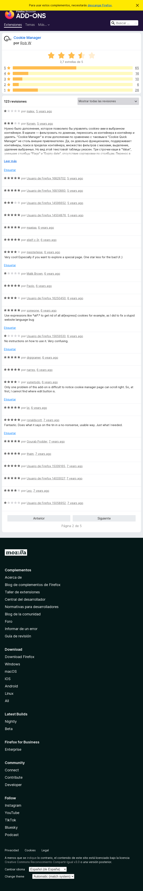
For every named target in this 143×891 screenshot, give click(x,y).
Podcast (12, 835)
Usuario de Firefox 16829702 (46, 178)
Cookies (30, 850)
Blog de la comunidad (23, 614)
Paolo (30, 286)
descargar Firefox (100, 5)
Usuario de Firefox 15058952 (46, 503)
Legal (45, 850)
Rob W (25, 43)
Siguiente (104, 518)
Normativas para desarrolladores (32, 607)
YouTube (12, 813)
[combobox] (124, 23)
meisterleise (35, 252)
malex (30, 111)
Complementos (18, 570)
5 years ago (44, 111)
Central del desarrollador (25, 599)
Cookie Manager (27, 38)
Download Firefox (19, 657)
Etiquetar (10, 170)
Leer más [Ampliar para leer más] (10, 161)
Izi (28, 407)
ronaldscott (34, 420)
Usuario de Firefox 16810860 (46, 190)
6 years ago (46, 227)
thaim (30, 453)
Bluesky (11, 827)
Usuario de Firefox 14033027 (46, 478)
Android (11, 686)
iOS (8, 679)
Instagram (13, 805)
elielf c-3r (33, 240)
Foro (8, 621)
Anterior (39, 518)
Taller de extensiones (22, 592)
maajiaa (31, 227)
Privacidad (12, 850)
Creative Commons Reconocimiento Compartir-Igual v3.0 (42, 862)
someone (33, 310)
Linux (9, 693)
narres (31, 369)
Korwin (31, 123)
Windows (12, 664)
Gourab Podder (37, 441)
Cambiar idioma (15, 869)
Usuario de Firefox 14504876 (46, 215)
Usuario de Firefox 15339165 (46, 466)
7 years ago (51, 420)
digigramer (34, 357)
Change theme (14, 876)
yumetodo (33, 382)
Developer (13, 785)
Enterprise (13, 749)
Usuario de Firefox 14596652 (46, 203)
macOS (11, 671)
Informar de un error (21, 629)
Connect (12, 770)
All (7, 701)
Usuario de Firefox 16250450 (46, 298)
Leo (29, 490)
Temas (30, 25)
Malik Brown (35, 273)
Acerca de (13, 577)
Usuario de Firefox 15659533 (46, 336)
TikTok (10, 820)
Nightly (11, 721)
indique (32, 857)
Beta (9, 729)
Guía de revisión (18, 636)
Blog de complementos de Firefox (33, 585)
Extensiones (13, 25)
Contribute (14, 777)
